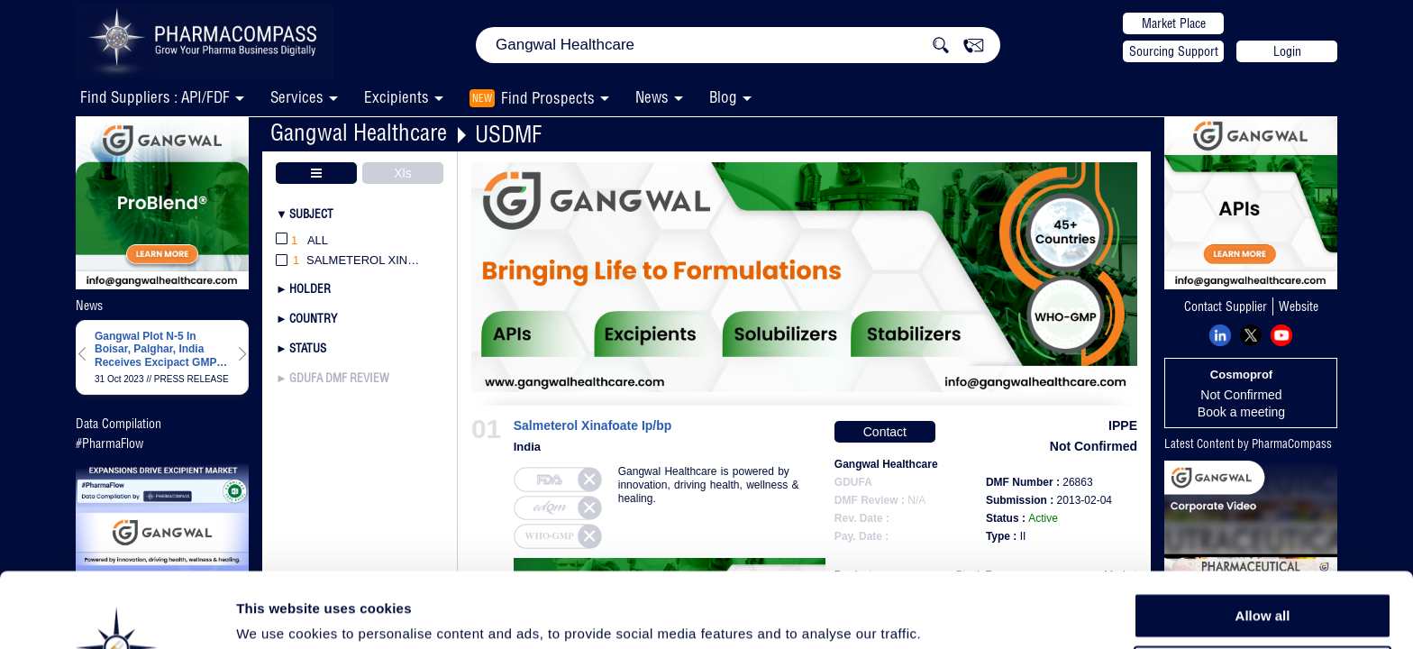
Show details (946, 614)
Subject (311, 213)
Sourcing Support (1173, 51)
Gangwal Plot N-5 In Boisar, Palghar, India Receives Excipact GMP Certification (155, 349)
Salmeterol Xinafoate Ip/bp (593, 426)
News (652, 96)
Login (1287, 51)
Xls (402, 173)
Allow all (1262, 540)
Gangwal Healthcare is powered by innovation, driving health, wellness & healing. (708, 485)
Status (307, 348)
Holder (310, 288)
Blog (723, 96)
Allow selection (1262, 582)
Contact (885, 432)
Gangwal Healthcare (358, 132)
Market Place (1174, 23)
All (302, 241)
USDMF (508, 134)
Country (313, 318)
